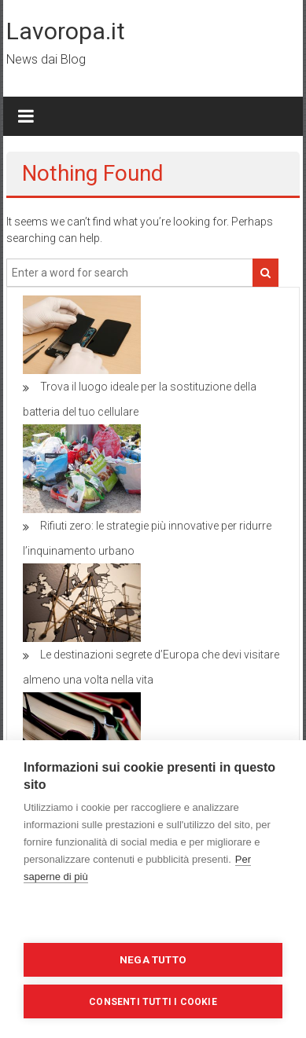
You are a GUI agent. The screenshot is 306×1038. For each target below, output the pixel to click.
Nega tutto (153, 959)
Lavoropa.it (65, 31)
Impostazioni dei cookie (153, 917)
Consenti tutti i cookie (153, 1001)
